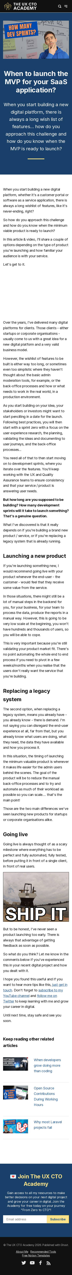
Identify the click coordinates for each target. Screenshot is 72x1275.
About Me (22, 1251)
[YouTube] (32, 1264)
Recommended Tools (43, 1251)
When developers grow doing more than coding (47, 1065)
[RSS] (48, 1264)
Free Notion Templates (36, 1255)
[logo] (20, 6)
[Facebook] (40, 1264)
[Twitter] (24, 1264)
